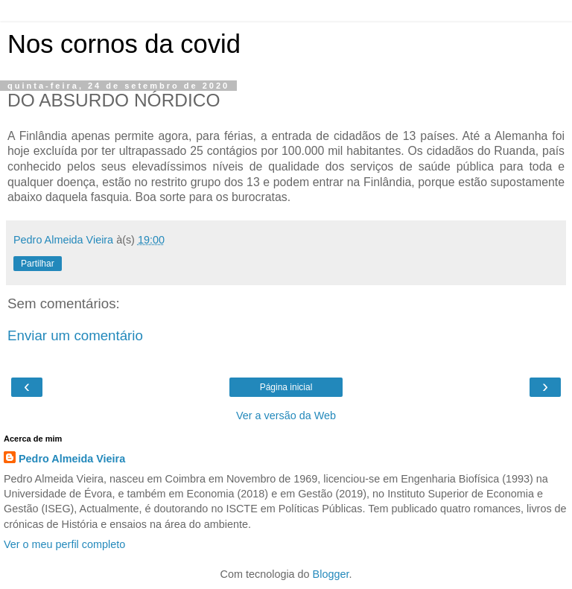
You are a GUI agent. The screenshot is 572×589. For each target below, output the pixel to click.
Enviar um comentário (75, 335)
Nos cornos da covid (124, 44)
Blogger (331, 574)
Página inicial (286, 387)
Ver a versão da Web (286, 415)
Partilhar (37, 263)
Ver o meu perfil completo (64, 544)
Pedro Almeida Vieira (72, 459)
